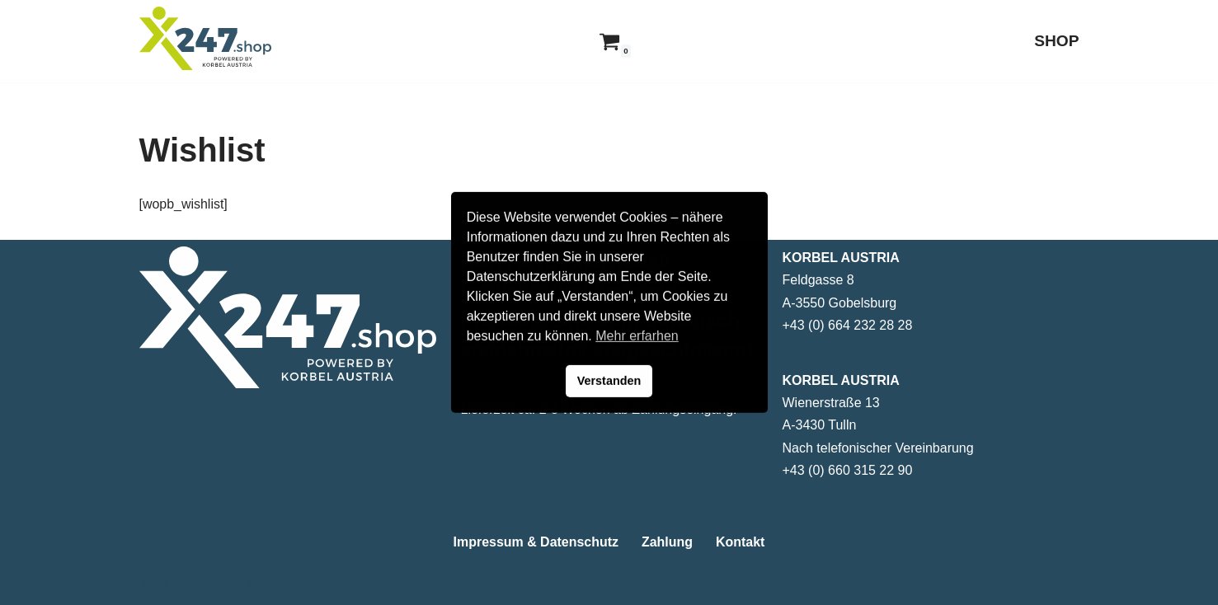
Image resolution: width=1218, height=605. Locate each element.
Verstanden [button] (609, 380)
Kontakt (740, 542)
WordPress (305, 584)
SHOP (1056, 40)
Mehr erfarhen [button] (637, 336)
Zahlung (667, 542)
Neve (154, 584)
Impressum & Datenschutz (535, 542)
